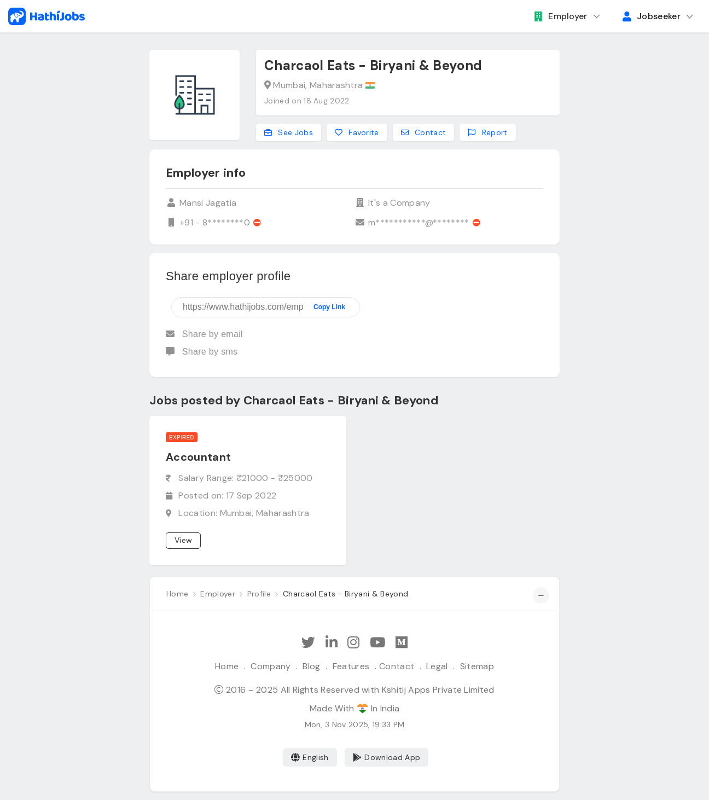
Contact (396, 666)
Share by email (204, 334)
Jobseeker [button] (652, 16)
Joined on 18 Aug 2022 (307, 101)
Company (270, 666)
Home (227, 666)
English (310, 757)
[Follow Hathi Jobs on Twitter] (308, 642)
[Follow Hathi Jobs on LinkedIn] (331, 642)
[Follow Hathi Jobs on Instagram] (353, 642)
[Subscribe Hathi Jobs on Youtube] (377, 642)
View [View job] (183, 540)
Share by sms (201, 351)
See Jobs (288, 132)
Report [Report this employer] (487, 132)
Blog (311, 666)
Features (351, 666)
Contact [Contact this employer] (423, 132)
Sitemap (477, 666)
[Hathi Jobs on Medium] (401, 642)
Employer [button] (561, 16)
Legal (437, 666)
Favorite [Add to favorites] (357, 132)
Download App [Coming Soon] (386, 757)
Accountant (198, 457)
